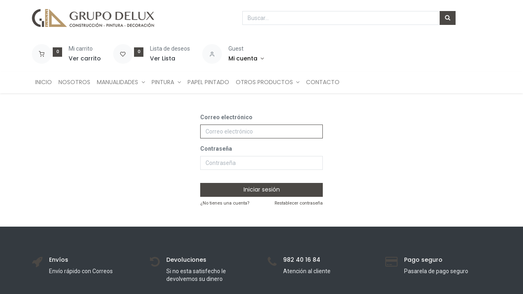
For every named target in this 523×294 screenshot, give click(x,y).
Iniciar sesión (262, 189)
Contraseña (216, 148)
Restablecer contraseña (299, 203)
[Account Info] (246, 59)
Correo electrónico (226, 117)
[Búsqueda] (448, 18)
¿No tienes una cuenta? (224, 203)
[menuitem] (43, 82)
